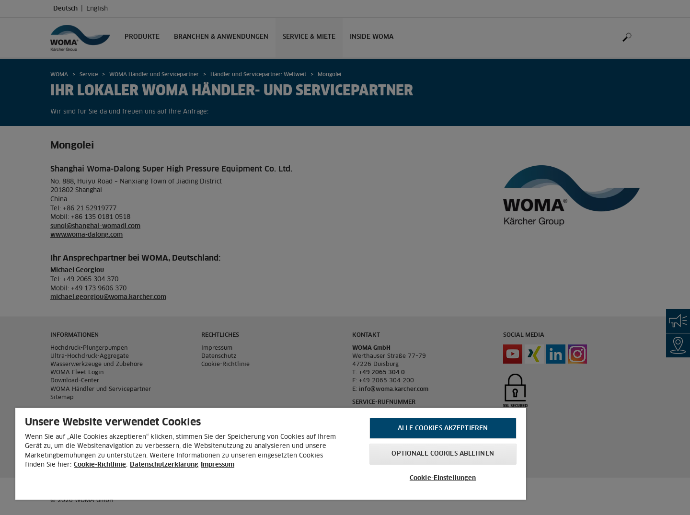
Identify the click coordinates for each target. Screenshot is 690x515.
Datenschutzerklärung (164, 465)
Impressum (217, 465)
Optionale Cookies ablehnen (442, 454)
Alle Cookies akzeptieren (443, 428)
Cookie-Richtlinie (100, 465)
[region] (270, 454)
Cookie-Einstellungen (443, 478)
